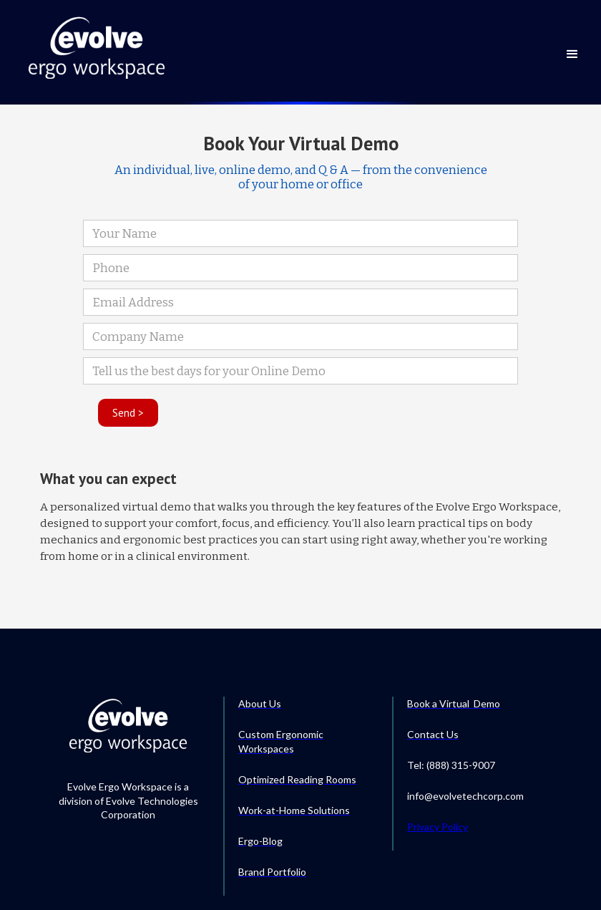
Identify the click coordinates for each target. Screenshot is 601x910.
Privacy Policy (437, 827)
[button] (572, 45)
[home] (97, 46)
